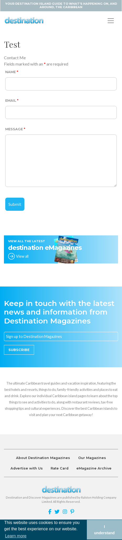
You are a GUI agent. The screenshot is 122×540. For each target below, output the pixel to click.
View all (22, 256)
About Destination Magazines (43, 458)
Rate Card (59, 468)
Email (11, 100)
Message (15, 129)
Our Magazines (92, 458)
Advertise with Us (26, 468)
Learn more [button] (15, 536)
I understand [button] (104, 530)
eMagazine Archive (94, 468)
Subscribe (19, 350)
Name (11, 72)
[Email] (61, 336)
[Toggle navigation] (111, 20)
